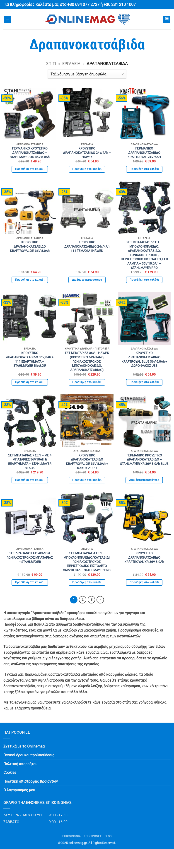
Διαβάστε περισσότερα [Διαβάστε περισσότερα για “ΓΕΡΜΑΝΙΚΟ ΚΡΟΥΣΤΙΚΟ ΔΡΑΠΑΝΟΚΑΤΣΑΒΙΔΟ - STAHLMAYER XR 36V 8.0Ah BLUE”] (144, 480)
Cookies (9, 772)
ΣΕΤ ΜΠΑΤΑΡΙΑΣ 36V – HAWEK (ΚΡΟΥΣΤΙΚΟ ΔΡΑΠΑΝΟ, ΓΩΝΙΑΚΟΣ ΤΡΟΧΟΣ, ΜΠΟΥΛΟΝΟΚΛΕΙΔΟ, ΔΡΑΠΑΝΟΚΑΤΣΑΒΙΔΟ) (87, 361)
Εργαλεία (71, 63)
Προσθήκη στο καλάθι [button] (30, 169)
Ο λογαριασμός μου (19, 790)
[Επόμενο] (100, 600)
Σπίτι (51, 63)
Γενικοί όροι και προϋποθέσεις (28, 755)
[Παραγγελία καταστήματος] (87, 74)
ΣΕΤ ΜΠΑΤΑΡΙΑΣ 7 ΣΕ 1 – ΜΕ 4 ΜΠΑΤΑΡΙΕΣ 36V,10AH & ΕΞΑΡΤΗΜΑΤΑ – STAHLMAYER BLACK (29, 461)
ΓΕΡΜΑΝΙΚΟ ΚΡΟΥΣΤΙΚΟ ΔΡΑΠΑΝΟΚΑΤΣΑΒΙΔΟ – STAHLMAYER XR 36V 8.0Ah (30, 153)
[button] (7, 19)
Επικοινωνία (71, 836)
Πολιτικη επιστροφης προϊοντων (30, 781)
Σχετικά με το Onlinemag (24, 746)
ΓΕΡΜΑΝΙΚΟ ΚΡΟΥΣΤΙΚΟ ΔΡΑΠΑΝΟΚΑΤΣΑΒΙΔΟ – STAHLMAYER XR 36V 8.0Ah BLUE (144, 459)
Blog (108, 836)
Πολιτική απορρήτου (20, 764)
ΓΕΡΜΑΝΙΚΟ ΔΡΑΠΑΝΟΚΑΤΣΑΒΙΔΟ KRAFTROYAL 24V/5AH (144, 153)
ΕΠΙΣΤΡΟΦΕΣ (93, 836)
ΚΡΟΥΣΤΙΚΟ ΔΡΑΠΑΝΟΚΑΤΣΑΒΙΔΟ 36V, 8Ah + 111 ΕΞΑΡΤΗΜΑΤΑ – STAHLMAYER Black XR (29, 359)
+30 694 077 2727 (83, 4)
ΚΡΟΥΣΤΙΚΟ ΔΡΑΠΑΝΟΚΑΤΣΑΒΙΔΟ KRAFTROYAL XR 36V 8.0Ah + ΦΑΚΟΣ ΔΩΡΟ (87, 461)
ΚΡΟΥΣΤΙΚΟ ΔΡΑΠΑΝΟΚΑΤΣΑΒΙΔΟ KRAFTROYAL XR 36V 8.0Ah (30, 246)
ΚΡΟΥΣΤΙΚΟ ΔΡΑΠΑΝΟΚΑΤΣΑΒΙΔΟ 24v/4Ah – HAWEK (87, 153)
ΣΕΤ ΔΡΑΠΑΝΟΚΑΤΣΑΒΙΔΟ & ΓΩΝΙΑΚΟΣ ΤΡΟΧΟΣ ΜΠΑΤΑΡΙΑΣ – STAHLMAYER (30, 557)
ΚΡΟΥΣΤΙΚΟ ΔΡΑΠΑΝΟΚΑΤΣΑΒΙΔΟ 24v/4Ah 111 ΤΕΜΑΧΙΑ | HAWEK (86, 246)
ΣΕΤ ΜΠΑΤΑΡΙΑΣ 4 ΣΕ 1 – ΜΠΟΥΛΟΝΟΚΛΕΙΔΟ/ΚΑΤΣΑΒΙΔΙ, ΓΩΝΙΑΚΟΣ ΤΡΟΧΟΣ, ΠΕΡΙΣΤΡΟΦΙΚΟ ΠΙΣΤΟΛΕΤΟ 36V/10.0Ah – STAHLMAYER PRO (87, 561)
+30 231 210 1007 (120, 4)
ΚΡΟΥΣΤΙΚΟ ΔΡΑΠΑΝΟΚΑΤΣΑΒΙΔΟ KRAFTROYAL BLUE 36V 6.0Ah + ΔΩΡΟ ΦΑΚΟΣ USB (144, 359)
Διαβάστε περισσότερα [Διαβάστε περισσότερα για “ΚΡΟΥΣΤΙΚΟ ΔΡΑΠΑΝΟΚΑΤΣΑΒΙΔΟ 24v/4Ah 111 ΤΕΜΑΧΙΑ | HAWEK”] (87, 279)
